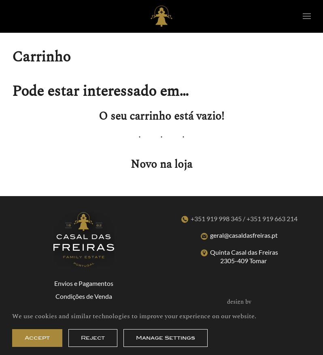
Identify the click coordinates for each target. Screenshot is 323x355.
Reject (93, 338)
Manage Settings (165, 338)
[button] (307, 16)
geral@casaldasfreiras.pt (244, 235)
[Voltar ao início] (161, 16)
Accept (37, 338)
